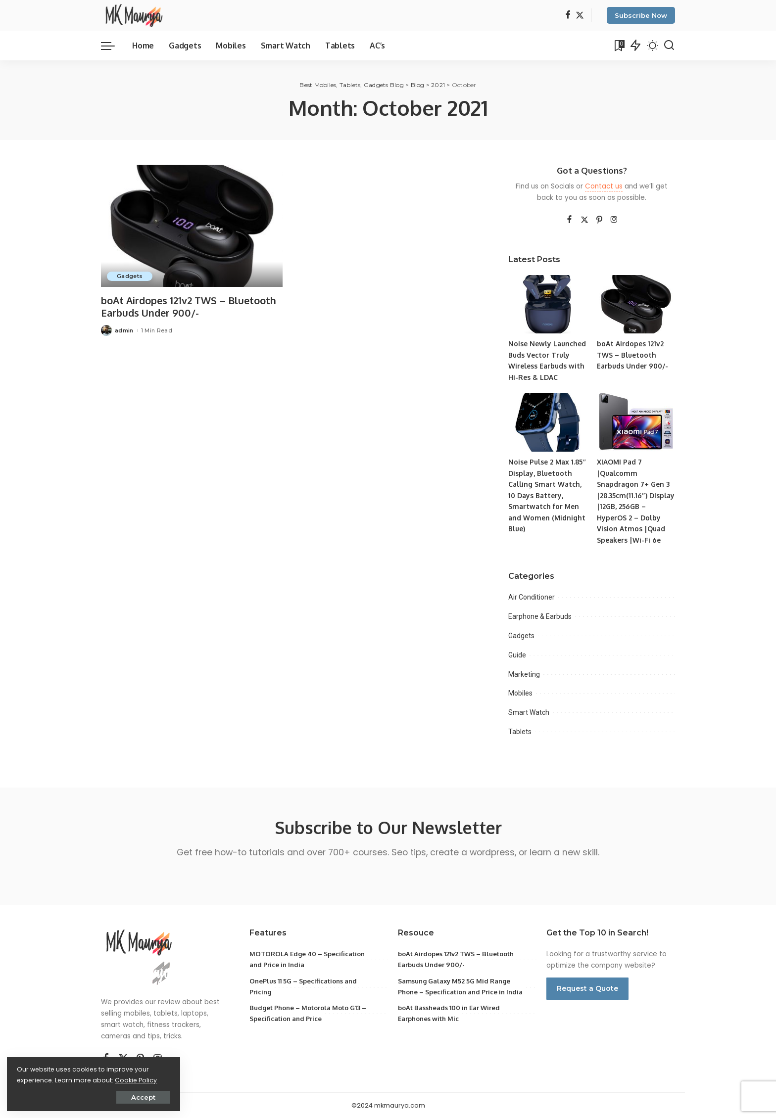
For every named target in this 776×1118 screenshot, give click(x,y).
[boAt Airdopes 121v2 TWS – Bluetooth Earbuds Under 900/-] (192, 226)
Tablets (520, 732)
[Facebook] (568, 15)
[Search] (669, 45)
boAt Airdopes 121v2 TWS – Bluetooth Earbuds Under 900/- (189, 306)
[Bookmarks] (619, 45)
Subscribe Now (641, 15)
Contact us (604, 186)
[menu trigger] (113, 45)
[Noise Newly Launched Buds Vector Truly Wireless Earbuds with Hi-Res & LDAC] (547, 304)
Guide (517, 655)
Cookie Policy (38, 1079)
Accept (119, 1097)
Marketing (524, 674)
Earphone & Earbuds (540, 616)
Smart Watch (528, 712)
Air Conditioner (531, 597)
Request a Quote (587, 988)
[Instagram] (614, 220)
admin (124, 330)
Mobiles (520, 693)
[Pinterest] (599, 220)
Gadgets (130, 276)
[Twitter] (580, 15)
